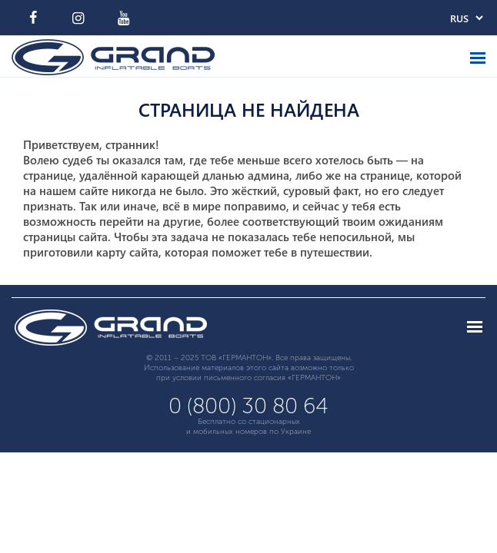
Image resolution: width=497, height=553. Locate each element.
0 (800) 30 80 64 (248, 406)
